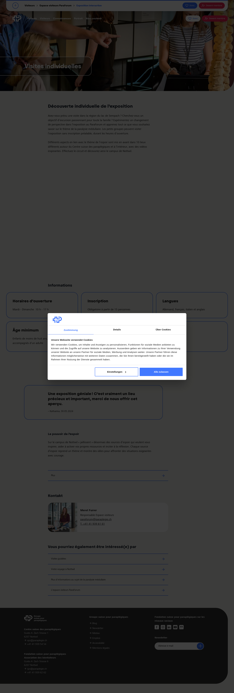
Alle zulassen (161, 371)
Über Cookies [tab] (163, 329)
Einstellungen (116, 371)
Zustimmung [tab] (71, 330)
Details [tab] (117, 329)
